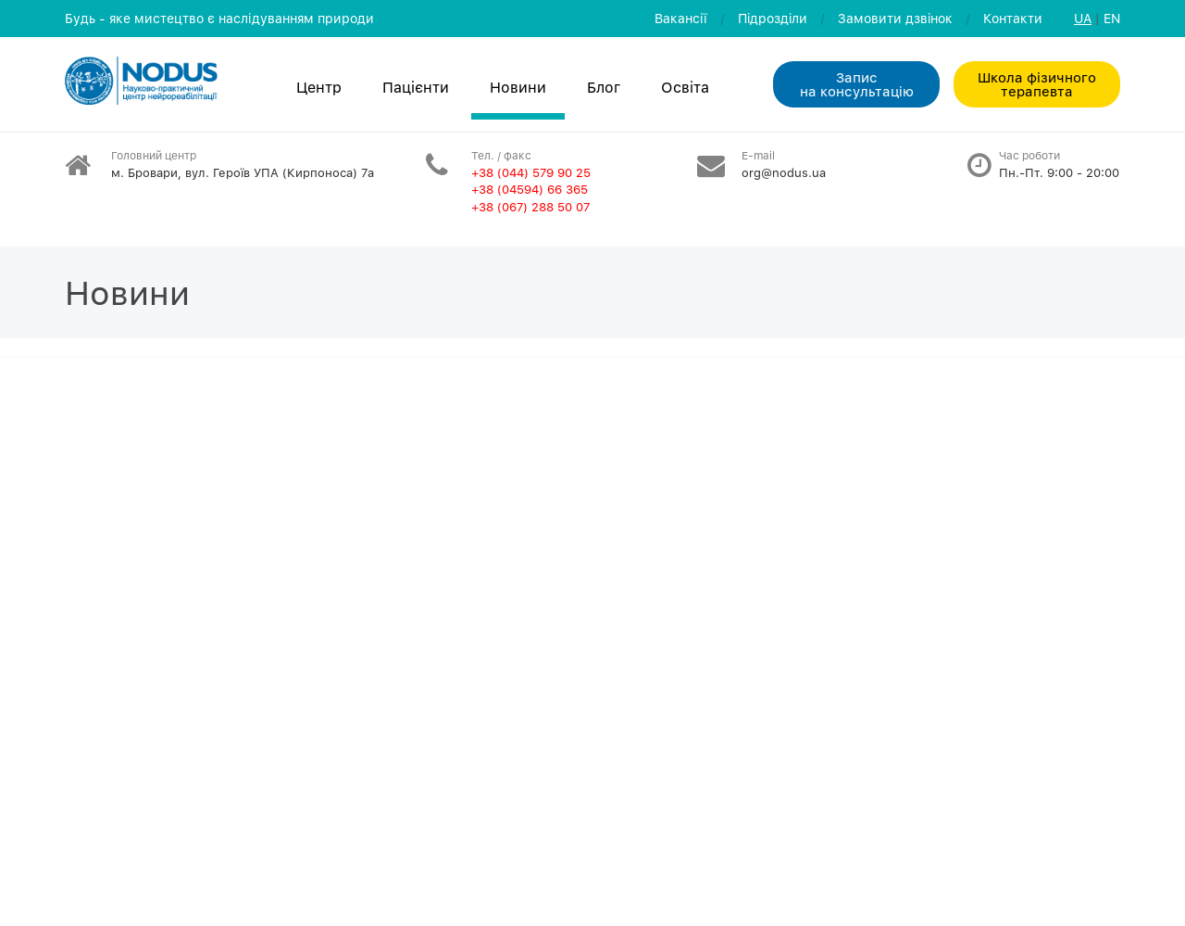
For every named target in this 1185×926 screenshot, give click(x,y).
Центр (319, 87)
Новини (518, 87)
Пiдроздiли (772, 18)
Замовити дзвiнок (895, 18)
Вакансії (681, 18)
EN (1112, 18)
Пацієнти (415, 87)
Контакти (1012, 18)
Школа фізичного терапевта (1037, 84)
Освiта (685, 87)
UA (1082, 18)
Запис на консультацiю (857, 84)
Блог (603, 87)
